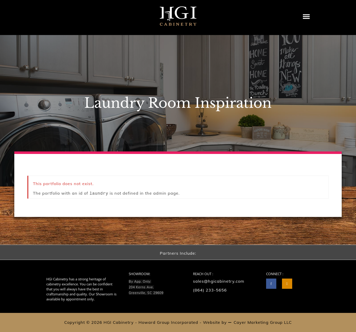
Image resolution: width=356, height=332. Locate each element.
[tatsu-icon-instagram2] (287, 284)
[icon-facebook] (272, 284)
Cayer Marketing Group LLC (263, 322)
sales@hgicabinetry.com (218, 281)
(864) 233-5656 (210, 290)
